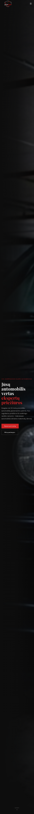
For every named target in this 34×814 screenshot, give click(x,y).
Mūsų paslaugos (9, 433)
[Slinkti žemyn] (17, 809)
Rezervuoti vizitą (10, 426)
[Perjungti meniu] (31, 3)
